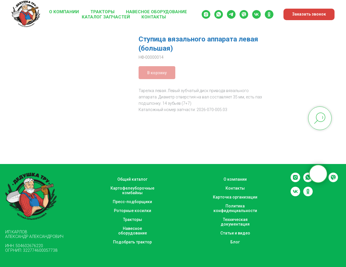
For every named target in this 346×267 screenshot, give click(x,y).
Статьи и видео (235, 233)
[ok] (269, 14)
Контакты (153, 17)
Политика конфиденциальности (235, 208)
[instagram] (206, 14)
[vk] (256, 14)
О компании (64, 11)
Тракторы (102, 11)
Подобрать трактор (132, 242)
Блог (235, 242)
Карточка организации (235, 197)
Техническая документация (235, 221)
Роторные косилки (132, 210)
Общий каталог (132, 179)
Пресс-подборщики (132, 201)
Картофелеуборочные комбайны (132, 190)
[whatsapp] (218, 14)
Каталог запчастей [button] (106, 17)
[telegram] (231, 14)
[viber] (244, 14)
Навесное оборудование (156, 11)
